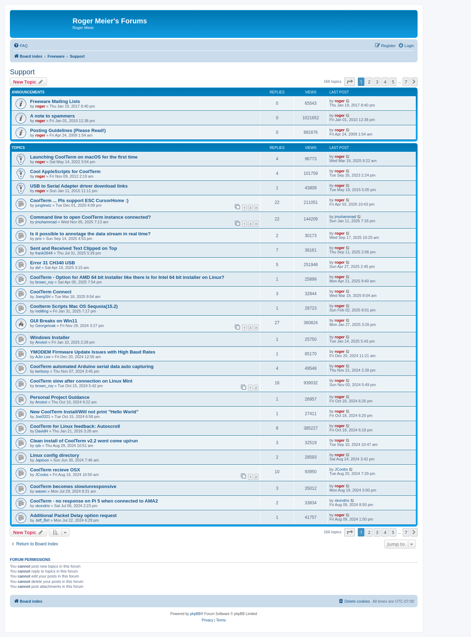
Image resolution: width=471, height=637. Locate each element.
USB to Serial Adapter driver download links (79, 186)
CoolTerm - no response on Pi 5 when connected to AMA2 (94, 501)
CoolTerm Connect (50, 291)
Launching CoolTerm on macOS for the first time (84, 157)
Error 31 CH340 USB (52, 262)
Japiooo (42, 460)
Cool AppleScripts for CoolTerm (65, 171)
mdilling (41, 311)
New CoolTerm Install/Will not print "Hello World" (84, 411)
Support (22, 72)
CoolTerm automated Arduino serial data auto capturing (92, 366)
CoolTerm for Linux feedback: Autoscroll (75, 426)
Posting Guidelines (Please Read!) (68, 130)
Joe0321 (42, 416)
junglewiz (43, 205)
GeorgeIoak (45, 325)
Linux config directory (54, 455)
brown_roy (44, 282)
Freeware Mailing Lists (55, 101)
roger (40, 106)
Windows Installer (50, 337)
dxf (38, 267)
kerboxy (42, 371)
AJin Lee (43, 357)
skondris (42, 506)
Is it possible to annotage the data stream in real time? (90, 233)
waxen (41, 491)
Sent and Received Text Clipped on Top (73, 248)
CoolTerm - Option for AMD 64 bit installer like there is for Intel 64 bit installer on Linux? (127, 277)
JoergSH (43, 296)
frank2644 (44, 253)
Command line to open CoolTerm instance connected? (90, 217)
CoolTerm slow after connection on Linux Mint (81, 381)
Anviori (41, 342)
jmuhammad (46, 222)
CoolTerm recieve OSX (55, 469)
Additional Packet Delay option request (73, 515)
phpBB (195, 614)
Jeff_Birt (42, 520)
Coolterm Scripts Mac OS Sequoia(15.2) (74, 306)
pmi (38, 238)
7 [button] (406, 82)
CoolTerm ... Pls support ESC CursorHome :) (79, 200)
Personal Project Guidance (60, 397)
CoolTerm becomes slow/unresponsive (73, 486)
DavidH (41, 431)
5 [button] (393, 82)
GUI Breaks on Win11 (53, 320)
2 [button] (369, 82)
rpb (38, 445)
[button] (349, 82)
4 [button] (385, 82)
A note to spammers (52, 116)
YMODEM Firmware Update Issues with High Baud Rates (92, 352)
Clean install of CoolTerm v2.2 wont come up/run (84, 440)
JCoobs (41, 474)
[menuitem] (20, 45)
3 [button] (377, 82)
